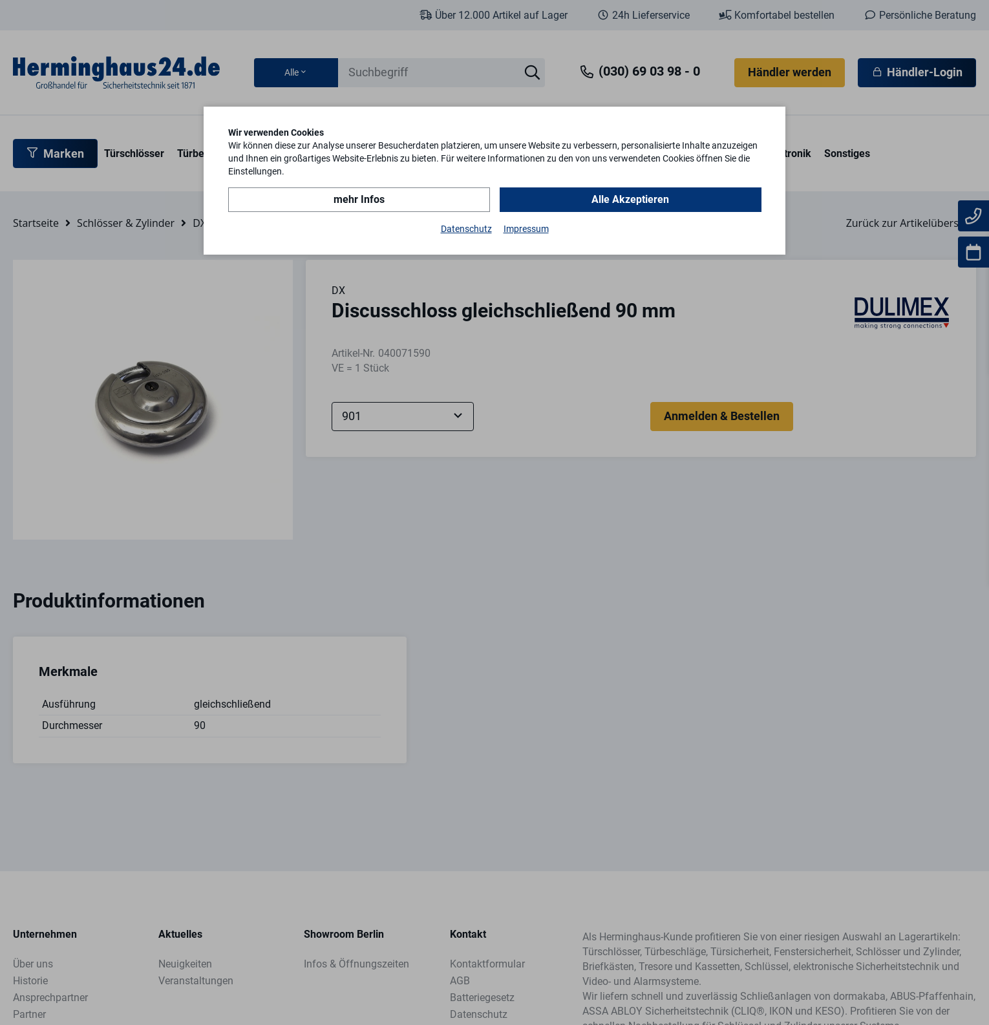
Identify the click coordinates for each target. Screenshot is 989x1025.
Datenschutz (466, 229)
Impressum (526, 229)
